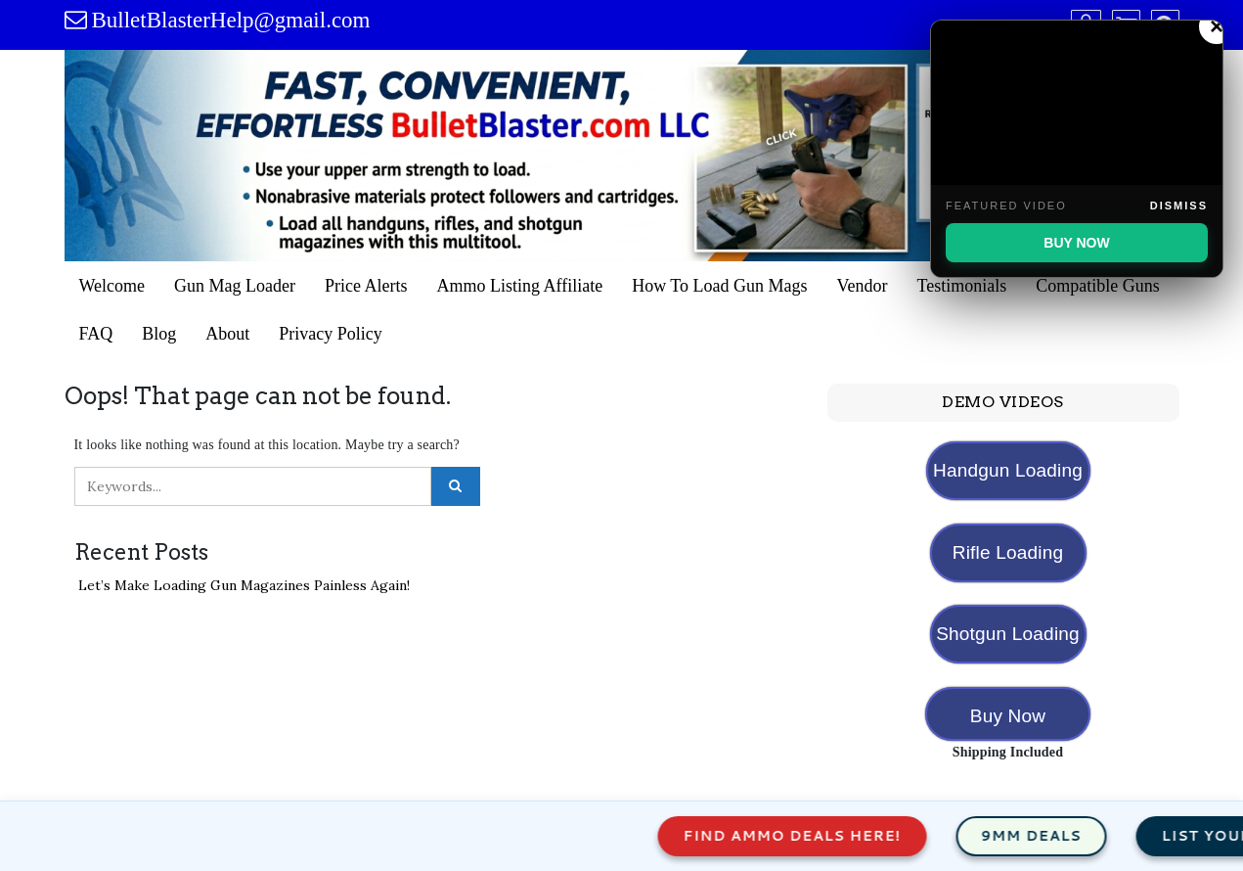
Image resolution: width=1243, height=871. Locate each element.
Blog (159, 334)
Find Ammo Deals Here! (805, 836)
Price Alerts (366, 286)
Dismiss (1179, 205)
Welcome (112, 286)
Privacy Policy (330, 334)
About (227, 334)
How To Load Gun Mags (719, 286)
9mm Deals (1045, 836)
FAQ (96, 334)
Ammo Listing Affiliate (519, 286)
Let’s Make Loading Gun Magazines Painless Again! (244, 585)
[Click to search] (455, 486)
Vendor (862, 286)
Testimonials (962, 286)
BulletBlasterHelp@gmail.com (231, 20)
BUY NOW (1076, 243)
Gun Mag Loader (234, 286)
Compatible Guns (1098, 286)
